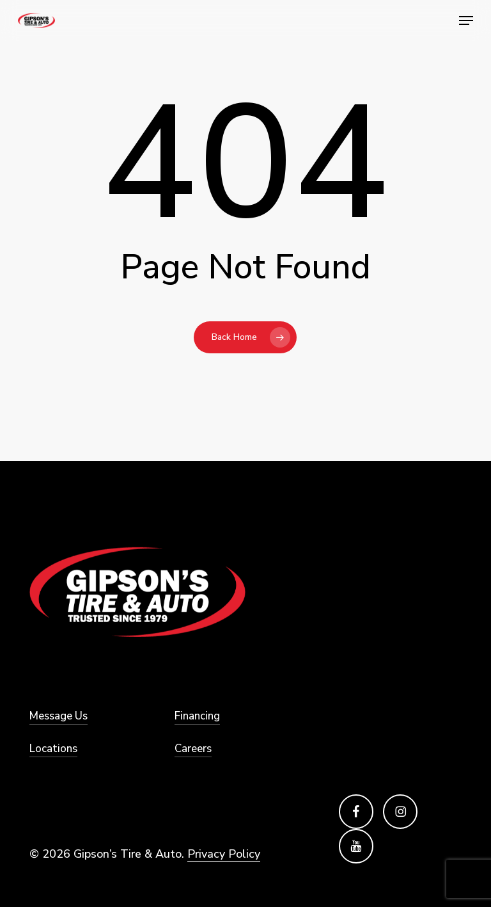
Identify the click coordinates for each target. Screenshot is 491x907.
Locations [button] (53, 748)
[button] (466, 20)
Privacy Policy (223, 854)
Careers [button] (193, 748)
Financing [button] (197, 716)
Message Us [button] (58, 716)
